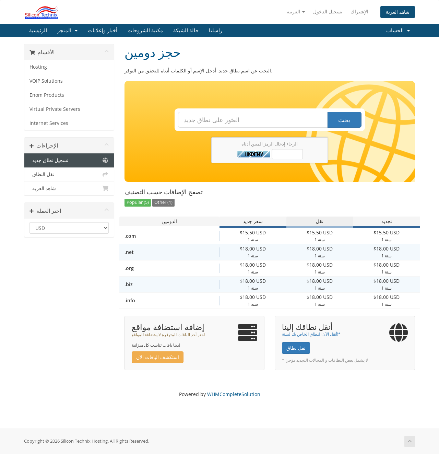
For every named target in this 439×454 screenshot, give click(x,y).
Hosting (38, 67)
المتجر (67, 30)
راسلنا (215, 30)
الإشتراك (359, 11)
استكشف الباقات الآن (157, 357)
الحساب (398, 30)
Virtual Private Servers (54, 109)
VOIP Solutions (46, 81)
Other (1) (163, 202)
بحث (344, 120)
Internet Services (48, 123)
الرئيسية (38, 30)
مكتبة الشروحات (145, 30)
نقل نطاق (296, 348)
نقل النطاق (69, 174)
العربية (296, 11)
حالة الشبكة (186, 30)
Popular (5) (138, 202)
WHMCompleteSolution (233, 394)
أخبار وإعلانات (102, 30)
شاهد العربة (398, 12)
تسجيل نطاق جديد (69, 160)
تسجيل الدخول (327, 11)
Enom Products (46, 95)
